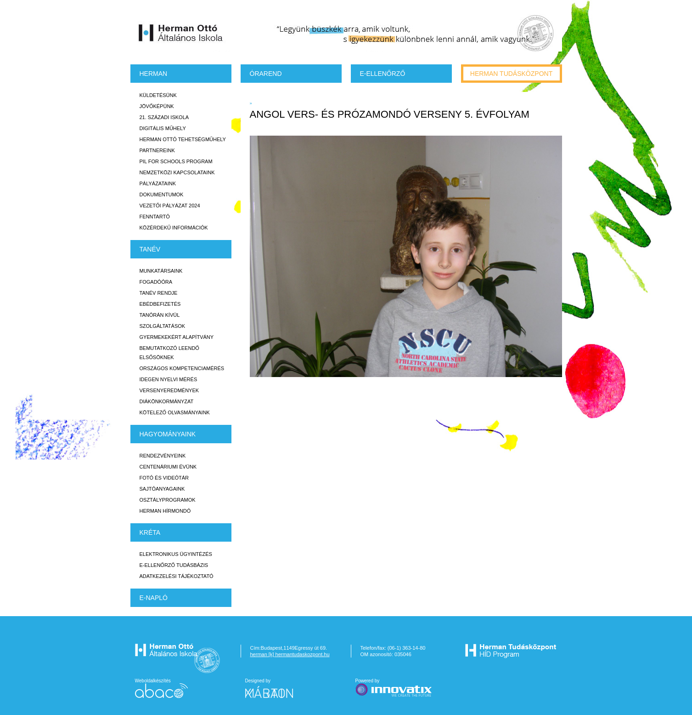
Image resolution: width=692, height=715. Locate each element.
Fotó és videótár (164, 477)
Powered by (394, 688)
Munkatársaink (161, 271)
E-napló (154, 597)
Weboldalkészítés (161, 688)
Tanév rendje (159, 293)
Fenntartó (155, 216)
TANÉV (150, 249)
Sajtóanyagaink (162, 489)
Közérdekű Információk (174, 227)
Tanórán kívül (160, 315)
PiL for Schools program (176, 161)
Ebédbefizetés (160, 304)
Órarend (266, 73)
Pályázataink (158, 183)
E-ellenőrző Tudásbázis (174, 565)
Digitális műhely (163, 128)
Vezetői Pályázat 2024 (170, 205)
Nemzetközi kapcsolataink (177, 172)
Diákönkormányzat (167, 401)
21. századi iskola (164, 117)
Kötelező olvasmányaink (175, 412)
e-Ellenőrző (382, 73)
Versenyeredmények (169, 390)
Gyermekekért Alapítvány (177, 337)
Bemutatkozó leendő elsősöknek (169, 352)
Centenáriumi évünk (168, 466)
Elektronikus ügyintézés (176, 554)
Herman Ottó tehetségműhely (183, 139)
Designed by (274, 688)
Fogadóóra (156, 282)
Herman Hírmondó (165, 511)
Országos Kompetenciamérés (182, 368)
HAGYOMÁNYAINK (168, 434)
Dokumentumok (162, 194)
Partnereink (157, 150)
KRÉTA (150, 532)
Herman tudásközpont (511, 73)
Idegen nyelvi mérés (168, 379)
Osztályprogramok (168, 500)
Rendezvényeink (163, 455)
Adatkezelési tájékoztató (177, 576)
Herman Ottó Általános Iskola (180, 32)
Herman (154, 73)
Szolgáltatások (163, 326)
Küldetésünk (158, 95)
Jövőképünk (157, 106)
